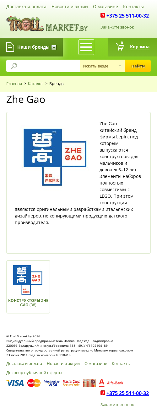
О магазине (105, 6)
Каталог (35, 83)
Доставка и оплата (26, 6)
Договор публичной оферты (34, 372)
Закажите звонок (117, 27)
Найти (138, 66)
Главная (14, 83)
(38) (28, 303)
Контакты (133, 6)
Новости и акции (69, 6)
